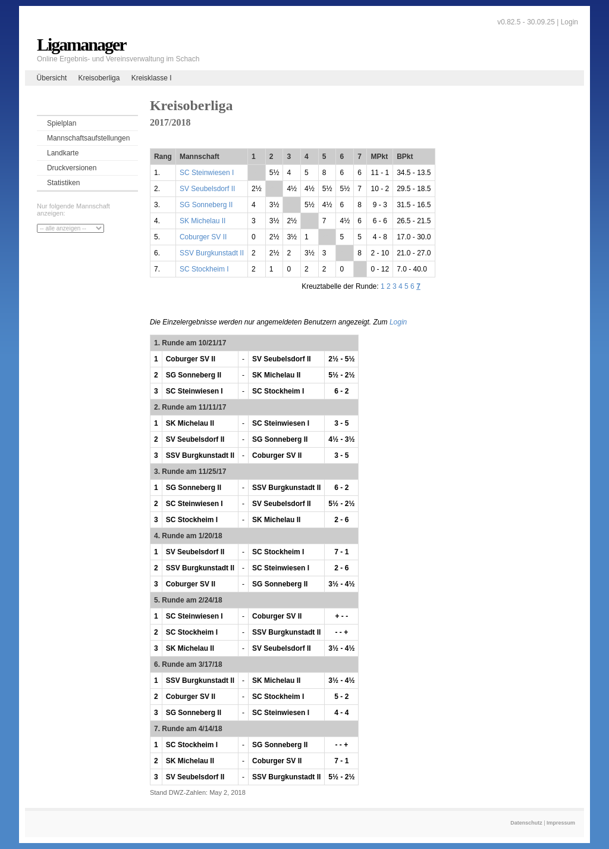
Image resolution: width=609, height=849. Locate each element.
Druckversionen (71, 168)
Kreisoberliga (99, 78)
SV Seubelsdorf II (207, 189)
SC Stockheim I (204, 269)
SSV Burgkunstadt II (212, 253)
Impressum (561, 823)
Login (569, 22)
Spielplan (61, 123)
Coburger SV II (203, 237)
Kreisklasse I (151, 78)
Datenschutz (526, 823)
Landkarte (63, 153)
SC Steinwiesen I (207, 172)
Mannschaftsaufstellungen (88, 138)
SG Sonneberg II (206, 205)
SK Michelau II (202, 221)
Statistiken (63, 183)
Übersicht (52, 78)
